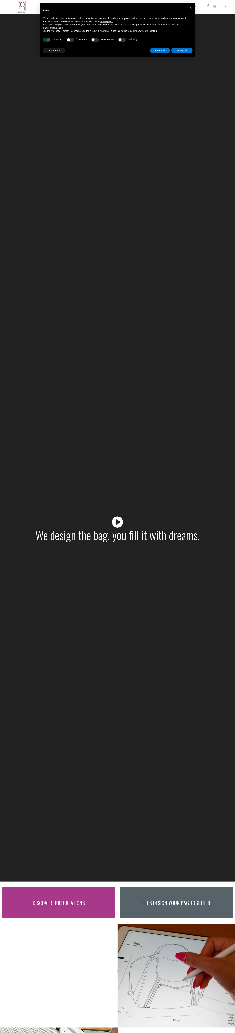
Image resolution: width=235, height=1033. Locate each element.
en (226, 7)
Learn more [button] (54, 50)
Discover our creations (59, 903)
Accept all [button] (182, 50)
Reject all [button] (160, 50)
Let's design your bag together (176, 903)
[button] (190, 7)
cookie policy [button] (106, 21)
